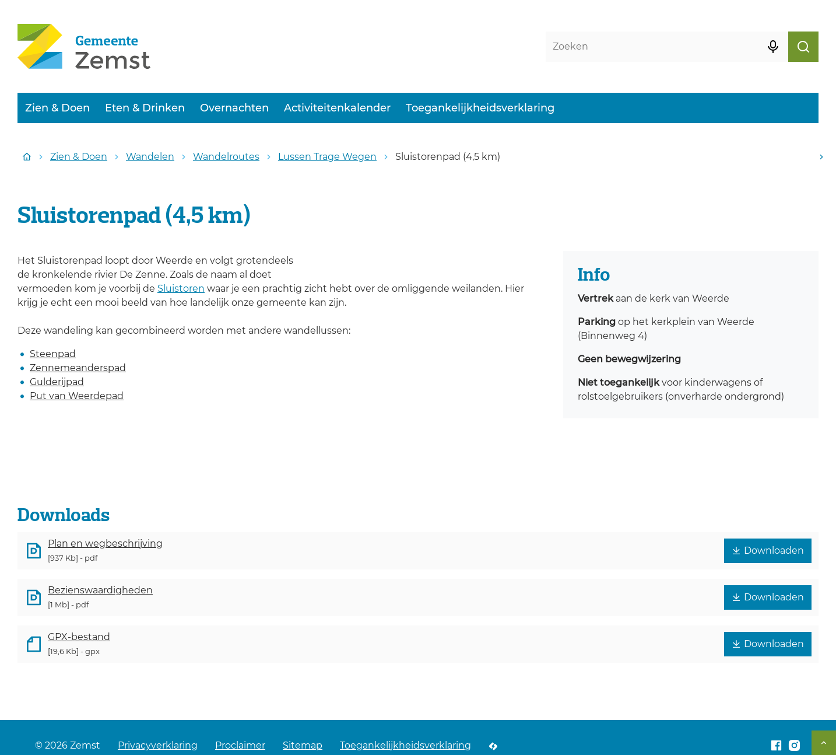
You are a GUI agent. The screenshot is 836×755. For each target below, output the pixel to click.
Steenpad (53, 353)
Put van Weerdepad (77, 395)
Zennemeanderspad (78, 367)
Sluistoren (181, 288)
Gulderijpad (57, 381)
